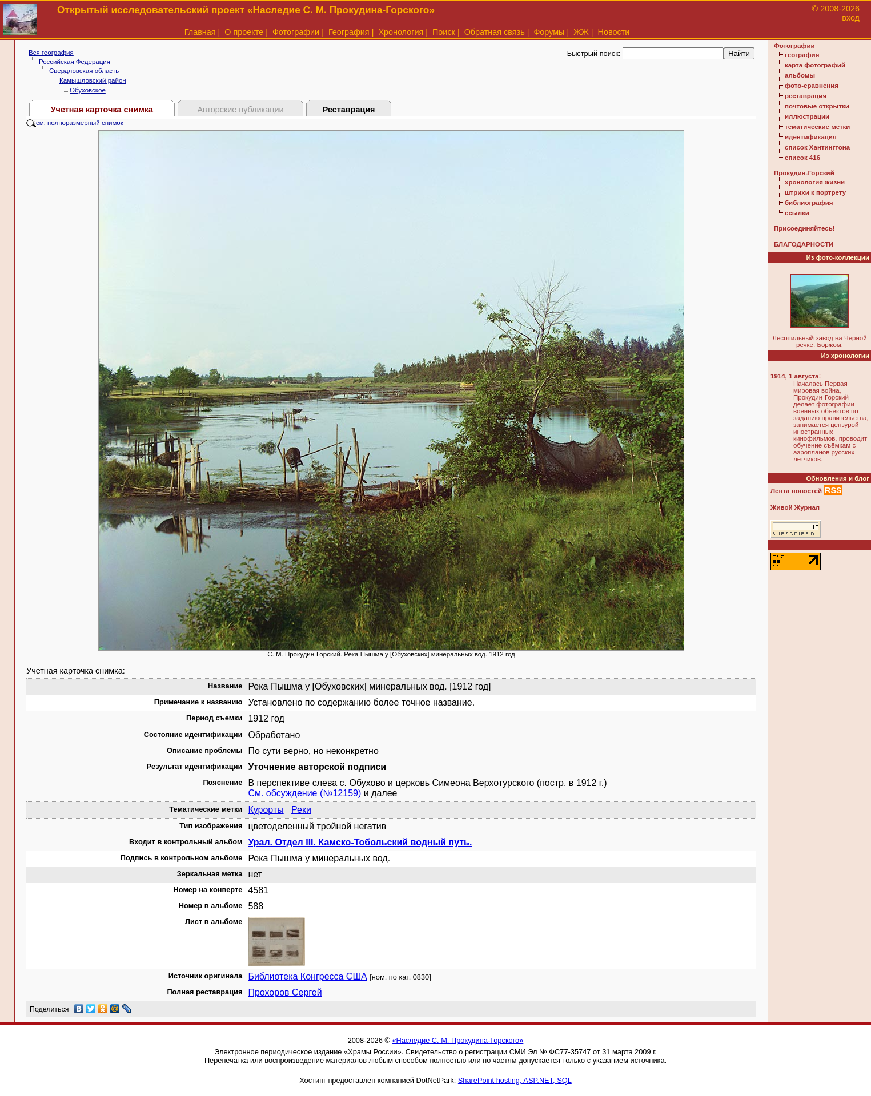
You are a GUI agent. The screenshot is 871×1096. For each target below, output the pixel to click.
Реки (301, 810)
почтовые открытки (817, 106)
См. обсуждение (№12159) (304, 793)
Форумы (548, 32)
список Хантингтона (817, 147)
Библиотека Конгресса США (307, 976)
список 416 (802, 157)
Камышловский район (92, 80)
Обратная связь (494, 32)
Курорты (265, 810)
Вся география (51, 52)
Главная (200, 32)
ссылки (797, 212)
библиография (809, 202)
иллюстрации (807, 116)
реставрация (805, 95)
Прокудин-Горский (804, 173)
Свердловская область (84, 70)
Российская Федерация (74, 61)
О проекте (243, 32)
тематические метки (817, 126)
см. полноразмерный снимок (74, 122)
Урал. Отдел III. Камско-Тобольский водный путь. (360, 842)
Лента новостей (796, 490)
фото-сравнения (811, 85)
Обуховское (88, 90)
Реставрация (349, 109)
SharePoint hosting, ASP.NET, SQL (515, 1080)
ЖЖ (581, 32)
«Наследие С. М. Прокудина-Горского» (457, 1040)
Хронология (400, 32)
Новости (614, 32)
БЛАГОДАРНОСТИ (803, 244)
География (349, 32)
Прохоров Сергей (285, 992)
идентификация (811, 137)
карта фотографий (815, 65)
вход (851, 17)
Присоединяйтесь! (804, 228)
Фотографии (295, 32)
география (802, 54)
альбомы (800, 75)
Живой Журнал (795, 507)
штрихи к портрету (815, 192)
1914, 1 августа (794, 376)
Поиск (443, 32)
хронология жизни (815, 182)
